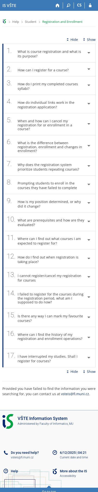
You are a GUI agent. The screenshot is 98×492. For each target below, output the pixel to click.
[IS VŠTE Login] (90, 5)
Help (15, 21)
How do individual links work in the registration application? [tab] (40, 104)
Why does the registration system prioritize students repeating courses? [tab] (45, 166)
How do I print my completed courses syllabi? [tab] (42, 85)
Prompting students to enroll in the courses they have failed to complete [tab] (44, 184)
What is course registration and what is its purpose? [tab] (44, 53)
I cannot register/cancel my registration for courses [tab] (44, 277)
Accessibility (68, 476)
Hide (72, 39)
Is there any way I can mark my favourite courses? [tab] (45, 317)
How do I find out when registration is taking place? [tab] (42, 258)
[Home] (57, 5)
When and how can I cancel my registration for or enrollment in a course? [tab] (39, 124)
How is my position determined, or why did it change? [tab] (44, 203)
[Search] (68, 5)
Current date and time (74, 457)
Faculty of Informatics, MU (56, 423)
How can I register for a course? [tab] (40, 69)
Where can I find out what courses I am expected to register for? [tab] (44, 240)
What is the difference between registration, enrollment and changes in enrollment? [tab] (44, 146)
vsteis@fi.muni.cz (75, 394)
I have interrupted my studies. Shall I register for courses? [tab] (42, 357)
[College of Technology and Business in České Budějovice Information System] (9, 5)
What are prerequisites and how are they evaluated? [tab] (45, 221)
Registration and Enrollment (62, 21)
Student (30, 21)
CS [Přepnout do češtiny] (79, 5)
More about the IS (73, 471)
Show (89, 39)
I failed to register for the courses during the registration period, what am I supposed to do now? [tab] (45, 297)
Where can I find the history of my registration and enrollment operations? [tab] (44, 338)
